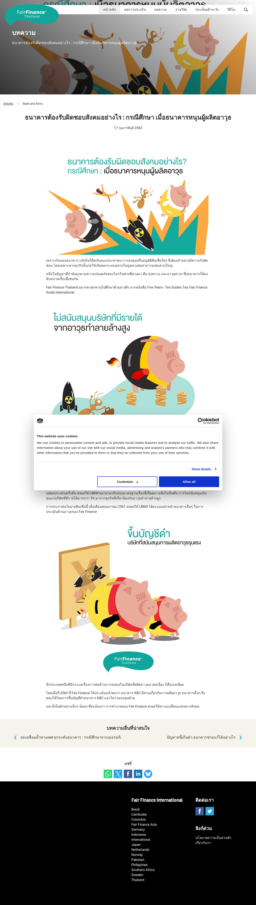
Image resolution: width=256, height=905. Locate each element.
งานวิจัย (181, 10)
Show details (201, 469)
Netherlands (140, 850)
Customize (127, 481)
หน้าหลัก (109, 10)
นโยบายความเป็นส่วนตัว (213, 838)
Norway (137, 855)
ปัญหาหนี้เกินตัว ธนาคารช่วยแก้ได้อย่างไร (205, 737)
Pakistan (137, 860)
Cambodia (139, 814)
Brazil (135, 809)
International (140, 840)
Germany (138, 830)
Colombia (138, 819)
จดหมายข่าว (226, 2)
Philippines (139, 865)
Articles (8, 103)
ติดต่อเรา (243, 2)
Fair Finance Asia (144, 825)
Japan (136, 845)
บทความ (160, 10)
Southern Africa (143, 870)
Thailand (137, 880)
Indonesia (138, 835)
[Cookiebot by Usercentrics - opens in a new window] (200, 421)
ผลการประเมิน (135, 10)
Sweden (137, 875)
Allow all (189, 481)
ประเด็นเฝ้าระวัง (207, 10)
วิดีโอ (231, 10)
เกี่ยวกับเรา (208, 2)
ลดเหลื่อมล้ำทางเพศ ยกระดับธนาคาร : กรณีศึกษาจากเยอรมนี (66, 737)
